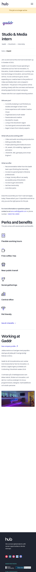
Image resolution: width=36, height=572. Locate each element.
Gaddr (4, 44)
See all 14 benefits (8, 323)
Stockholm (12, 44)
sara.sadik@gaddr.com (19, 211)
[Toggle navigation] (32, 4)
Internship (21, 44)
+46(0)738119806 (13, 214)
